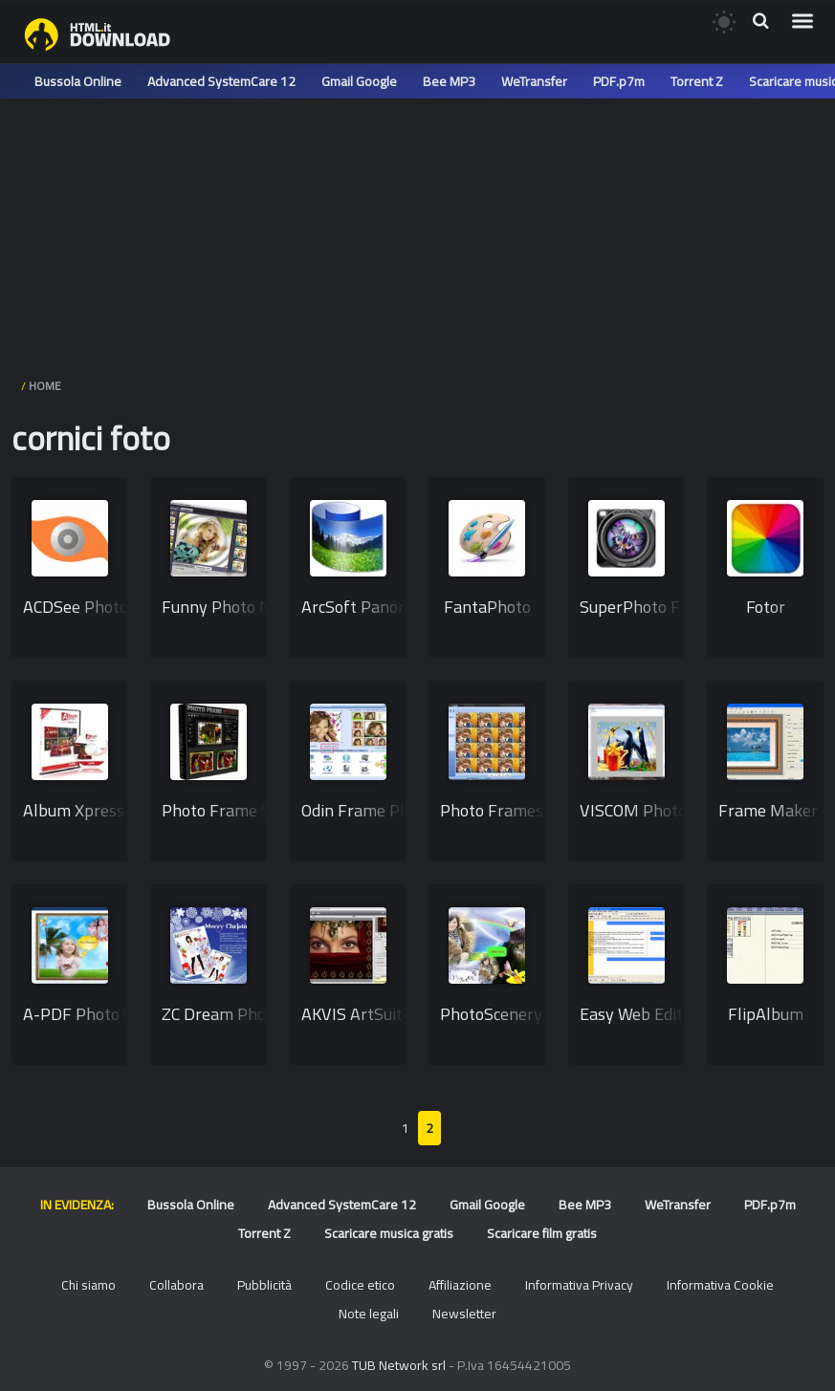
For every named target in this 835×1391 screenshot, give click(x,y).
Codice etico (360, 1284)
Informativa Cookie (720, 1284)
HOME (45, 386)
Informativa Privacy (579, 1284)
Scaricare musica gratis (388, 1233)
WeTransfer (534, 81)
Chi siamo (88, 1284)
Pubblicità (264, 1284)
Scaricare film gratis (542, 1233)
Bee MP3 (449, 81)
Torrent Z (696, 81)
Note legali (369, 1313)
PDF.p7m (619, 81)
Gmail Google (359, 81)
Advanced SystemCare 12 (221, 81)
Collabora (176, 1284)
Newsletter (464, 1313)
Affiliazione (460, 1284)
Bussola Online (77, 81)
